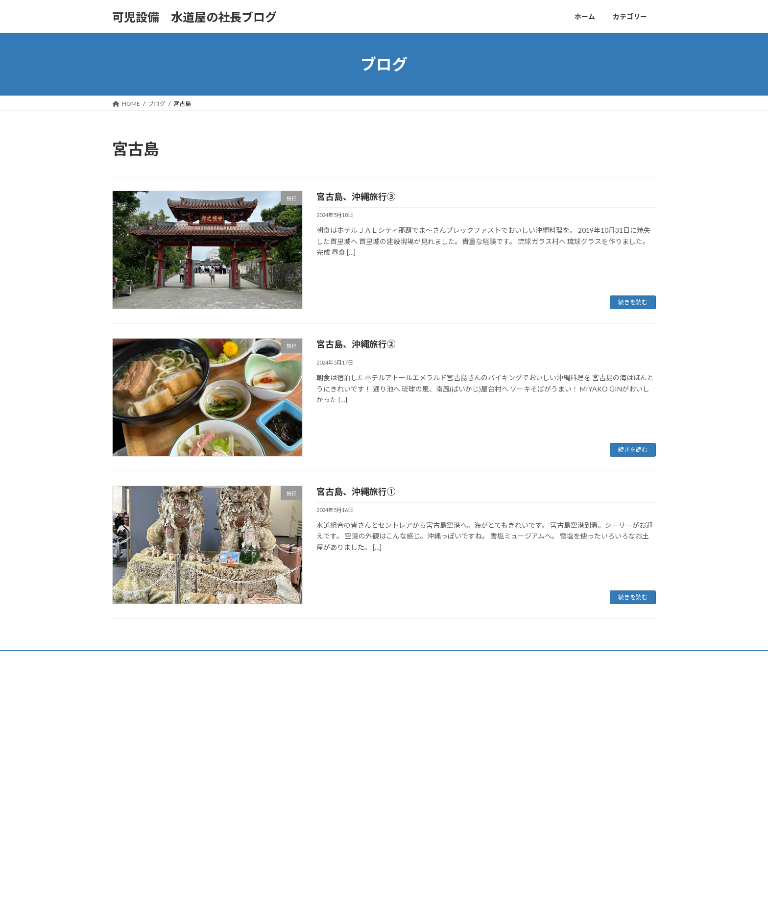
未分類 (313, 800)
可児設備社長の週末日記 (336, 766)
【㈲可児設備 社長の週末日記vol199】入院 (552, 780)
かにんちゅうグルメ (330, 732)
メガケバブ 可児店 (519, 767)
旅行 (310, 783)
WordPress (341, 888)
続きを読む (633, 302)
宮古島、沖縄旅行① (356, 491)
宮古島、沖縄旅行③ (356, 196)
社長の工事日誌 (324, 817)
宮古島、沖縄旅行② (356, 344)
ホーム (130, 659)
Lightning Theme (385, 888)
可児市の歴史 (321, 749)
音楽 (310, 834)
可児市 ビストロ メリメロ (531, 733)
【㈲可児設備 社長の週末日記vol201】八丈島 (555, 720)
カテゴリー (173, 659)
